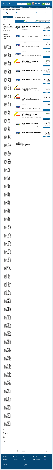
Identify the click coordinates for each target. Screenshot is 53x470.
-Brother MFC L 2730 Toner (7, 391)
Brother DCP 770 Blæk (7, 137)
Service (4, 40)
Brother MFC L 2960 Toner (7, 397)
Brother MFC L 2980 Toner (7, 398)
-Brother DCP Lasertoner (7, 45)
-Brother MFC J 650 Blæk (7, 323)
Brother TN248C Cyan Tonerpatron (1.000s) (31, 35)
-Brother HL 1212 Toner (7, 170)
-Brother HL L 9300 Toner (7, 262)
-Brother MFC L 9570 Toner (7, 426)
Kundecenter (38, 7)
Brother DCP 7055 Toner (7, 58)
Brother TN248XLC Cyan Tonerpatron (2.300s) (31, 79)
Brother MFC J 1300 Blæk (7, 293)
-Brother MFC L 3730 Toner (7, 400)
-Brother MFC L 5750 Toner (7, 407)
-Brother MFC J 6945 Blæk (7, 335)
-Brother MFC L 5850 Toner (7, 409)
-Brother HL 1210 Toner (7, 168)
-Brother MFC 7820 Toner (7, 358)
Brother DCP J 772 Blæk (7, 159)
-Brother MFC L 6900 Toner (7, 414)
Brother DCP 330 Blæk (7, 118)
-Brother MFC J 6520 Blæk (7, 325)
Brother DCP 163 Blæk (7, 113)
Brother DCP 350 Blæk (7, 119)
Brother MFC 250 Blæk (7, 271)
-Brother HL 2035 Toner (7, 176)
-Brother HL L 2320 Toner (7, 225)
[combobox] (43, 21)
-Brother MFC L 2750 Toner (7, 393)
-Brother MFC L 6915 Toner (7, 416)
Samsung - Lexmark (6, 442)
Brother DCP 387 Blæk (7, 127)
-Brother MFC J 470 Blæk (7, 306)
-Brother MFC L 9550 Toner (7, 425)
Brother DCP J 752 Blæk (7, 158)
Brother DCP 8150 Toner (7, 71)
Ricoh (4, 437)
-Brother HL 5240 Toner (7, 213)
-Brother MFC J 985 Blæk (7, 343)
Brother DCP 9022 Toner (7, 79)
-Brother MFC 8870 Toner (7, 371)
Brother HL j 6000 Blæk (7, 266)
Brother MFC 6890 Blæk (7, 287)
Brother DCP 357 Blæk (7, 121)
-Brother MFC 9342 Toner (7, 383)
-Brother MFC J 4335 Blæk (7, 298)
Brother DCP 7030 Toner (7, 54)
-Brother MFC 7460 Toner (7, 357)
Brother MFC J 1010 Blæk (7, 292)
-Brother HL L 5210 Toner (7, 246)
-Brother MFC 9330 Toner (7, 380)
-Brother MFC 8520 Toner (7, 366)
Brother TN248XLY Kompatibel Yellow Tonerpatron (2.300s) (30, 115)
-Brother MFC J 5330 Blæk (7, 312)
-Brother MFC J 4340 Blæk (7, 299)
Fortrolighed (35, 465)
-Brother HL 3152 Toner (7, 200)
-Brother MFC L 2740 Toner (7, 392)
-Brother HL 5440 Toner (7, 220)
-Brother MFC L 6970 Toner (7, 418)
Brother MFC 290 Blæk (7, 273)
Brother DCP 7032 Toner (7, 55)
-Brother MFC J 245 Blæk (7, 294)
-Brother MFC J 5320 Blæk (7, 311)
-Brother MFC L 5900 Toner (7, 410)
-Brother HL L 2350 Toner (7, 227)
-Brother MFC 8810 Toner (7, 369)
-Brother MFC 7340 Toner (7, 352)
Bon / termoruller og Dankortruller (6, 30)
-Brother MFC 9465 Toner (7, 385)
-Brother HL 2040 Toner (7, 178)
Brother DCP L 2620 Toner (7, 89)
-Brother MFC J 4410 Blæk (7, 301)
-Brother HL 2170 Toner (7, 186)
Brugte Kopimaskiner (36, 460)
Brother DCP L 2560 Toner (7, 88)
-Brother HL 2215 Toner (7, 187)
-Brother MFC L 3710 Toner (7, 399)
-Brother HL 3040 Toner (7, 194)
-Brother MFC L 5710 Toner (7, 405)
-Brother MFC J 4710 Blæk (7, 307)
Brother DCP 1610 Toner (7, 48)
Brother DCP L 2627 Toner (7, 90)
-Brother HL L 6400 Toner (7, 251)
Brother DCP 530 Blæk (7, 130)
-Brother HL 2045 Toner (7, 179)
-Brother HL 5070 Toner (7, 208)
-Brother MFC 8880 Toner (7, 372)
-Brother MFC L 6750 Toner (7, 412)
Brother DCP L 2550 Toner (7, 87)
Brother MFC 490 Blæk (7, 279)
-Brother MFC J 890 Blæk (7, 341)
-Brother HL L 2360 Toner (7, 229)
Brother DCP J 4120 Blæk (7, 151)
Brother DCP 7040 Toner (7, 56)
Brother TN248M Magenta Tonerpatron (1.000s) (30, 45)
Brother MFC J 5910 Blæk (7, 318)
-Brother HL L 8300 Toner (7, 258)
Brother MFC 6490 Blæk (7, 284)
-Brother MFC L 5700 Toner (7, 404)
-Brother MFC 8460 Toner (7, 364)
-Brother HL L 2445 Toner (7, 233)
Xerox (4, 441)
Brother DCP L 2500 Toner (7, 82)
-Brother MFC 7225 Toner (7, 349)
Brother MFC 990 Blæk (7, 291)
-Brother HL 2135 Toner (7, 183)
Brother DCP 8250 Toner (7, 73)
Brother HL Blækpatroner (7, 265)
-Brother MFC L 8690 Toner (7, 422)
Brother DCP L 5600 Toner (7, 101)
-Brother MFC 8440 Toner (7, 363)
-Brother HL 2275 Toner (7, 192)
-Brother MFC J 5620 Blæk (7, 314)
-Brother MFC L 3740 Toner (7, 401)
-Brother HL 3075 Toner (7, 197)
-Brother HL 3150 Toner (7, 199)
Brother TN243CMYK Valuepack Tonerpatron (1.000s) (31, 27)
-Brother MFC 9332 (6, 381)
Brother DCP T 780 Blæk (7, 164)
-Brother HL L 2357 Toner (7, 228)
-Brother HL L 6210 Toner (7, 248)
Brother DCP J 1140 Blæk (7, 140)
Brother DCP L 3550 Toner (7, 97)
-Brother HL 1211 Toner (7, 169)
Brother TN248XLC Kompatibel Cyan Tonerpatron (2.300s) (29, 89)
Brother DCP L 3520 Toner (7, 95)
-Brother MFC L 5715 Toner (7, 406)
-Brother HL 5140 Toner (7, 210)
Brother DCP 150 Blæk (7, 110)
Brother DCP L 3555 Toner (7, 98)
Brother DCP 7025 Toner (7, 53)
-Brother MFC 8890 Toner (7, 373)
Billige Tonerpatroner (36, 459)
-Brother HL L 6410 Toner (7, 252)
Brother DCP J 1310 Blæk (7, 143)
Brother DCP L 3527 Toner (7, 96)
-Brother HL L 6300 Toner (7, 250)
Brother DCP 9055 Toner (7, 80)
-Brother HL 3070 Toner (7, 196)
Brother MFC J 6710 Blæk (7, 328)
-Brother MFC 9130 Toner (7, 377)
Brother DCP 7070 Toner (7, 61)
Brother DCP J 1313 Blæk (7, 144)
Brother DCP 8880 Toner (7, 74)
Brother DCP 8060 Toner (7, 66)
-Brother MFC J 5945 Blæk (7, 320)
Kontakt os (30, 7)
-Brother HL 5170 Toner (7, 212)
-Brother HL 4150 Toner (7, 205)
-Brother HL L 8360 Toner (7, 260)
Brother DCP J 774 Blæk (7, 160)
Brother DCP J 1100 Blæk (7, 139)
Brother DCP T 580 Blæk (7, 163)
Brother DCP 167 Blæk (7, 115)
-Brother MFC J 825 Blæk (7, 339)
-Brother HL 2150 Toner (7, 185)
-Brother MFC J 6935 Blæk (7, 333)
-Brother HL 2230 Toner (7, 189)
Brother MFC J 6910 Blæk (7, 330)
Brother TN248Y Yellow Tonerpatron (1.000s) (31, 132)
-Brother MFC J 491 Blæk (7, 309)
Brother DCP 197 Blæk (7, 117)
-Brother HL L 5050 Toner (7, 243)
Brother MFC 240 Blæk (7, 270)
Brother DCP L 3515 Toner (7, 93)
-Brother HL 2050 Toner (7, 180)
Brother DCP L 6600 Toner (7, 103)
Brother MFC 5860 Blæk (7, 281)
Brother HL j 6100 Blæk (7, 268)
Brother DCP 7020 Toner (7, 52)
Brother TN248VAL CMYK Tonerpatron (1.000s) (30, 53)
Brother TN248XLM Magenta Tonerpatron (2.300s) (30, 106)
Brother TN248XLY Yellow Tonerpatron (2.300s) (30, 124)
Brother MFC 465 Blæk (7, 278)
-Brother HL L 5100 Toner (7, 244)
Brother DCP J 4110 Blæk (7, 150)
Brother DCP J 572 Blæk (7, 156)
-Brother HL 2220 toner (7, 188)
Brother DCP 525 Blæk (7, 129)
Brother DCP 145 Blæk (7, 109)
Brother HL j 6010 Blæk (7, 267)
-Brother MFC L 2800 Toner (7, 394)
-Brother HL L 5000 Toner (7, 242)
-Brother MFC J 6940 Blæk (7, 334)
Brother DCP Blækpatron (7, 107)
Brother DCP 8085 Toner (7, 69)
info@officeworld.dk (6, 463)
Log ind (48, 7)
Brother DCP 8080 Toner (7, 68)
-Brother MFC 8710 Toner (7, 368)
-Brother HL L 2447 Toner (7, 234)
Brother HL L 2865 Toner (7, 235)
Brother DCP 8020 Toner (7, 62)
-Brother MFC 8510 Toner (7, 365)
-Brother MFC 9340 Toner (7, 382)
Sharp (4, 438)
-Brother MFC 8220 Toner (7, 361)
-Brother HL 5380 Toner (7, 219)
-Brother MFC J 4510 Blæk (7, 302)
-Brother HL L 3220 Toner (7, 238)
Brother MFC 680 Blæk (7, 286)
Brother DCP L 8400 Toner (7, 104)
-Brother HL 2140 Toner (7, 184)
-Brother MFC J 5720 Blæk (7, 315)
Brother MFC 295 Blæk (7, 274)
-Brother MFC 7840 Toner (7, 359)
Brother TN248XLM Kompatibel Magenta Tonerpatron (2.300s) (30, 98)
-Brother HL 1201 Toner (7, 167)
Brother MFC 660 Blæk (7, 285)
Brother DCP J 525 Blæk (7, 153)
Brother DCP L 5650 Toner (7, 102)
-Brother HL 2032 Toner (7, 175)
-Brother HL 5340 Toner (7, 216)
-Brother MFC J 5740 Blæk (7, 317)
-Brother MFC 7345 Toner (7, 353)
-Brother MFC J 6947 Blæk (7, 336)
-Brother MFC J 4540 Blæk (7, 303)
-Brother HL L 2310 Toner (7, 224)
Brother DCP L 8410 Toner (7, 105)
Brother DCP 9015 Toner (7, 76)
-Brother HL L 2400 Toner (7, 232)
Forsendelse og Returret (37, 463)
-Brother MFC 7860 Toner (7, 360)
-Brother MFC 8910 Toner (7, 374)
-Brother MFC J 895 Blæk (7, 342)
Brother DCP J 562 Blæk (7, 155)
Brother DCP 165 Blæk (7, 114)
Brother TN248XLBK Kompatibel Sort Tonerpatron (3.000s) (30, 62)
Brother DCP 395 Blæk (7, 128)
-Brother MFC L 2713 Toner (7, 389)
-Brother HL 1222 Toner (7, 171)
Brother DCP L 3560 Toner (8, 99)
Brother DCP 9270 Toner (7, 81)
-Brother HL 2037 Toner (7, 177)
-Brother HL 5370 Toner (7, 218)
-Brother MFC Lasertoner (7, 344)
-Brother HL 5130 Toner (7, 209)
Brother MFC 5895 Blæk (7, 283)
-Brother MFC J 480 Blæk (7, 308)
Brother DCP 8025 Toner (7, 63)
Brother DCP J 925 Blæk (7, 162)
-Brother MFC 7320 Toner (7, 351)
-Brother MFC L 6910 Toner (7, 415)
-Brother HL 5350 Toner (7, 217)
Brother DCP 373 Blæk (7, 123)
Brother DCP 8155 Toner (7, 72)
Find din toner (5, 19)
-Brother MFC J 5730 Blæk (7, 316)
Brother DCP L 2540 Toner (7, 86)
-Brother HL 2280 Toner (7, 193)
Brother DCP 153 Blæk (7, 111)
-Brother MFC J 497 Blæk (7, 310)
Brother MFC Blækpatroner (7, 269)
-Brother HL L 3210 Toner (7, 236)
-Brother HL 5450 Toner (7, 221)
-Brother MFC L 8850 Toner (7, 423)
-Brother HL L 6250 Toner (7, 249)
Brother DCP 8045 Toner (7, 65)
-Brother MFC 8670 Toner (7, 367)
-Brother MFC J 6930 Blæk (7, 332)
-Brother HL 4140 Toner (7, 204)
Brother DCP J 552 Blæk (7, 154)
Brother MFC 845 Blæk (7, 289)
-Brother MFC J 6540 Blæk (7, 327)
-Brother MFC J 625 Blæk (7, 322)
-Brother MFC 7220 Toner (7, 348)
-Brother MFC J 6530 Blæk (7, 326)
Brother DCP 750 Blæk (7, 136)
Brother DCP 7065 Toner (7, 60)
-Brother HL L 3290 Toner (7, 241)
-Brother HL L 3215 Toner (7, 237)
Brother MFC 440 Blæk (7, 277)
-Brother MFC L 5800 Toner (7, 408)
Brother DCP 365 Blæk (7, 122)
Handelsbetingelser (22, 7)
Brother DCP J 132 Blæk (7, 145)
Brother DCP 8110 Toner (7, 70)
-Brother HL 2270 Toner (7, 191)
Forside (5, 7)
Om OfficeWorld (12, 7)
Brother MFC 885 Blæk (7, 290)
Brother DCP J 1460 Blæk (7, 148)
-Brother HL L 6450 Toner (7, 254)
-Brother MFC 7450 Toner (7, 356)
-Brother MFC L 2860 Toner (7, 396)
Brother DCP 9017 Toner (7, 77)
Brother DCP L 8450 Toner (7, 106)
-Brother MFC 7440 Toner (7, 355)
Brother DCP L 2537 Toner (7, 85)
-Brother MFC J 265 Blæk (7, 295)
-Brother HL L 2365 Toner (7, 230)
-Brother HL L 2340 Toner (7, 226)
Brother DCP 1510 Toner (7, 46)
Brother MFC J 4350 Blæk (7, 300)
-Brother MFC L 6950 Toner (7, 417)
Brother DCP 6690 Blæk (7, 135)
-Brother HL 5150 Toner (7, 211)
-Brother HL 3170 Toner (7, 201)
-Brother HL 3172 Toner (7, 202)
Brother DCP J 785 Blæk (7, 161)
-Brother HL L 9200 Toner (7, 261)
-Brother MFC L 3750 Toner (7, 402)
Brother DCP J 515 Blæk (7, 152)
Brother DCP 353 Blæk (7, 120)
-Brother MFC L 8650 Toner (7, 421)
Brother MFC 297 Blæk (7, 275)
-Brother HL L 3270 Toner (7, 240)
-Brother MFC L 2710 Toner (7, 388)
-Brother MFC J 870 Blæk (7, 340)
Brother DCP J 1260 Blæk (7, 142)
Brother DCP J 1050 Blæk (7, 138)
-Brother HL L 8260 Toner (7, 257)
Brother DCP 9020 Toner (7, 78)
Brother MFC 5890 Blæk (7, 282)
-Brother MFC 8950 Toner (7, 375)
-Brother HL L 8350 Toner (7, 259)
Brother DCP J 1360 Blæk (7, 146)
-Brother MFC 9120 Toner (7, 376)
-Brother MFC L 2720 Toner (7, 390)
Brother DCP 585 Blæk (7, 134)
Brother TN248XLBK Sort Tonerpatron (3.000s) (32, 70)
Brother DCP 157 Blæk (7, 112)
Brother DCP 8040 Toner (7, 64)
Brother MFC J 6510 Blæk (7, 324)
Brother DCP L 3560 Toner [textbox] (42, 21)
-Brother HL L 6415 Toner (7, 253)
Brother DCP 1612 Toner (7, 49)
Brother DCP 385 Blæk (7, 126)
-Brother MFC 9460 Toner (7, 384)
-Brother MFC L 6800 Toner (7, 413)
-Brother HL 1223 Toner (7, 172)
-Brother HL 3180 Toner (7, 203)
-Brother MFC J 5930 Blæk (7, 319)
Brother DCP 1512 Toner (7, 47)
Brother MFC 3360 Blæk (7, 276)
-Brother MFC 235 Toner (7, 347)
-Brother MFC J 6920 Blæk (7, 331)
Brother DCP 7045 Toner (7, 57)
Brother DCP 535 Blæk (7, 131)
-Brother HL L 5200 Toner (7, 245)
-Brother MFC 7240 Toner (7, 350)
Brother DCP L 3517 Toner (7, 94)
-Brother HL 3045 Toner (7, 195)
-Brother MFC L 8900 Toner (7, 424)
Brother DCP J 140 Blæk (7, 147)
